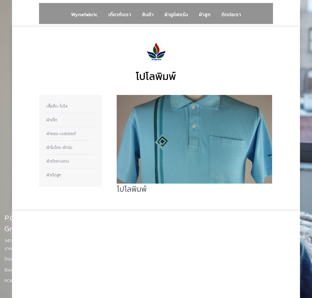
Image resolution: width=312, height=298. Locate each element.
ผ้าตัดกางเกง (57, 161)
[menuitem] (84, 14)
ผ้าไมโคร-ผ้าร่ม (59, 147)
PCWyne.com (16, 281)
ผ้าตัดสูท (53, 175)
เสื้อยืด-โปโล (57, 106)
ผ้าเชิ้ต (51, 120)
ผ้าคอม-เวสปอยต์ (61, 134)
